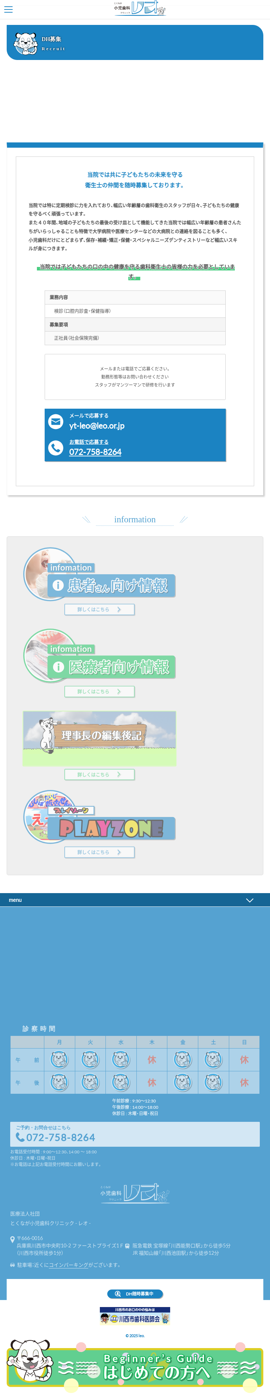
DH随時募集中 (139, 1294)
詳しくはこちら (93, 603)
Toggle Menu (8, 9)
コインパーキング (68, 1264)
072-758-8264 (145, 447)
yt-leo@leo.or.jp (145, 421)
